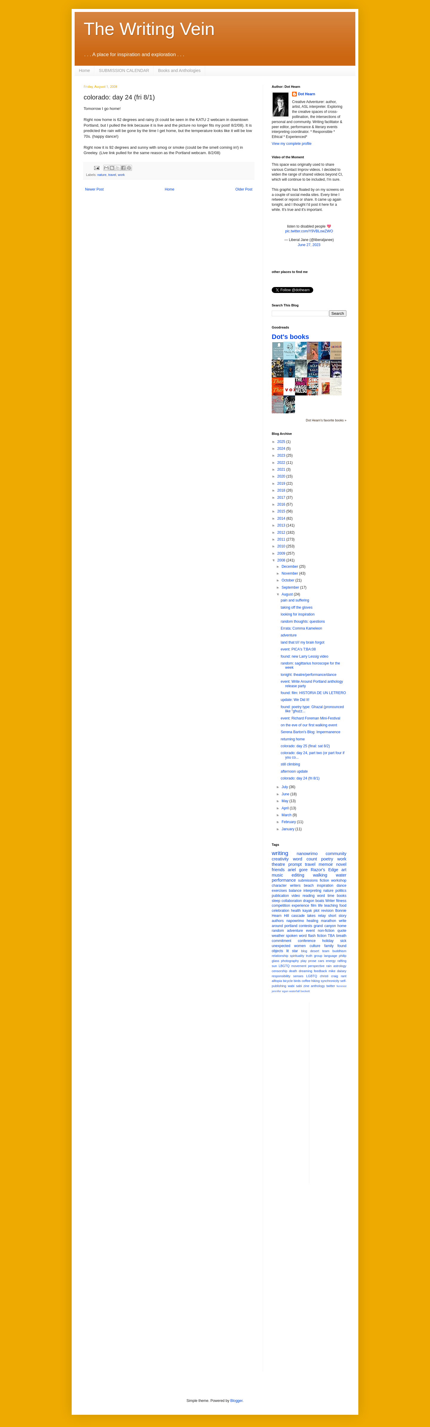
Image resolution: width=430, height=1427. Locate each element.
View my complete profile (291, 144)
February (289, 822)
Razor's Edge (324, 869)
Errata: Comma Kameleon (301, 628)
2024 (281, 448)
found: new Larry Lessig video (304, 656)
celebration (280, 911)
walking (320, 875)
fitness (341, 901)
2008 (281, 560)
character (279, 885)
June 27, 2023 (309, 245)
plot (316, 911)
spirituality (297, 956)
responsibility (281, 976)
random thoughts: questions (303, 621)
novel (341, 864)
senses (298, 976)
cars (321, 961)
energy (331, 961)
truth (309, 956)
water (341, 875)
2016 (281, 504)
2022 (281, 463)
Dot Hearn (306, 94)
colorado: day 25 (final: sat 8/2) (305, 746)
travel (112, 175)
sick (343, 941)
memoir (326, 864)
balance (295, 891)
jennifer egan (280, 991)
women (300, 946)
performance (284, 880)
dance (341, 885)
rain (328, 966)
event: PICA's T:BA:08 (298, 649)
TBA (331, 936)
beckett (305, 991)
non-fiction (326, 931)
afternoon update (294, 771)
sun (274, 966)
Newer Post (94, 189)
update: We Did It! (295, 700)
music (277, 875)
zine (306, 986)
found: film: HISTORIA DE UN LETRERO (313, 693)
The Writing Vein (149, 29)
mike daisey (337, 971)
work (121, 175)
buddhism (339, 951)
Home (84, 70)
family (329, 946)
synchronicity (330, 981)
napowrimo (295, 921)
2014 (281, 518)
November (290, 573)
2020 (281, 476)
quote (341, 931)
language (330, 956)
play (304, 961)
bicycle (288, 981)
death (293, 971)
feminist (341, 986)
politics (340, 891)
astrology (339, 966)
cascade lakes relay (308, 916)
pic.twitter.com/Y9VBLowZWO (309, 231)
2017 (281, 497)
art (343, 869)
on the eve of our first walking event (309, 725)
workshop (338, 880)
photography (290, 961)
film (314, 905)
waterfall (294, 991)
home (341, 926)
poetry (327, 859)
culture (315, 946)
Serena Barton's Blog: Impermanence (310, 732)
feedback (320, 971)
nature (102, 175)
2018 (281, 490)
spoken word (296, 936)
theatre (278, 864)
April (286, 808)
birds (297, 981)
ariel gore (298, 869)
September (291, 587)
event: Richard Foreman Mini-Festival (310, 718)
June (286, 794)
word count (305, 859)
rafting (341, 961)
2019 (281, 483)
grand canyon (325, 926)
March (287, 815)
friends (278, 869)
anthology (318, 986)
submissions (308, 880)
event (310, 931)
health (296, 911)
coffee (306, 981)
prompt (295, 864)
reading (308, 896)
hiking (315, 981)
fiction (324, 880)
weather (278, 936)
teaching (331, 905)
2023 (281, 455)
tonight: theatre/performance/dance (309, 675)
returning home (293, 739)
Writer (330, 901)
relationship (280, 956)
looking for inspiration (297, 614)
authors (278, 921)
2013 (281, 525)
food (343, 905)
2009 (281, 553)
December (290, 566)
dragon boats (313, 901)
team (325, 951)
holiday (328, 941)
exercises (279, 891)
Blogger (236, 1401)
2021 (281, 469)
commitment (281, 941)
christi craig (329, 976)
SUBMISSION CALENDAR (124, 70)
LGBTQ (311, 976)
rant (343, 976)
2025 (281, 442)
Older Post (243, 189)
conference (307, 941)
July (285, 787)
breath (341, 936)
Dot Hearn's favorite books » (326, 420)
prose (312, 961)
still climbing (290, 764)
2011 (281, 539)
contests (305, 926)
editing (298, 875)
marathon (328, 921)
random (278, 931)
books (341, 896)
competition (281, 905)
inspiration (325, 885)
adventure (289, 635)
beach (309, 885)
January (288, 829)
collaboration (292, 901)
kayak (307, 911)
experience (300, 905)
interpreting (312, 891)
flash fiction (317, 936)
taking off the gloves (297, 607)
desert (314, 951)
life (320, 905)
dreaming (305, 971)
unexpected (281, 946)
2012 (281, 532)
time (331, 896)
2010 (281, 546)
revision (327, 911)
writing (280, 853)
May (285, 801)
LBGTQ (284, 966)
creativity (280, 859)
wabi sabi (295, 986)
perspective (316, 966)
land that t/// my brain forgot (302, 642)
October (288, 580)
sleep (276, 901)
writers (295, 885)
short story (337, 916)
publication (280, 896)
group (318, 956)
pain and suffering (295, 600)
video (295, 896)
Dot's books (290, 336)
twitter (330, 986)
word (321, 896)
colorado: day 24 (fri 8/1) (300, 778)
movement (298, 966)
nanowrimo (307, 853)
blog (304, 951)
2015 (281, 511)
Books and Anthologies (179, 70)
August (288, 594)
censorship (279, 971)
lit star (292, 951)
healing (312, 921)
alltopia (277, 981)
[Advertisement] (338, 1092)
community (335, 853)
